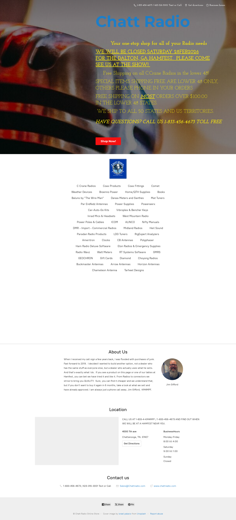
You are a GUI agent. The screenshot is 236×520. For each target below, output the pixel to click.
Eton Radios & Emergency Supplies (139, 246)
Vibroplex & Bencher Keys (132, 210)
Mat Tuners (158, 198)
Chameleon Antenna (104, 270)
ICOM (114, 222)
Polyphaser (147, 240)
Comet (155, 186)
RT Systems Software (132, 252)
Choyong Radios (148, 258)
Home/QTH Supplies (137, 192)
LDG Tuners (120, 234)
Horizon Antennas (149, 264)
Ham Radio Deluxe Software (93, 246)
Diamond (125, 258)
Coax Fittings (136, 186)
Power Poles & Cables (90, 222)
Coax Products (112, 186)
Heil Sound (156, 228)
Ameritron (88, 240)
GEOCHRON (85, 258)
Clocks (106, 240)
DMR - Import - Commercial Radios (94, 228)
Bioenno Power (108, 192)
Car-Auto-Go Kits (98, 210)
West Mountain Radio (136, 216)
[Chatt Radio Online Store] (118, 169)
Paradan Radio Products (91, 234)
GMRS (156, 252)
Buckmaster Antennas (89, 264)
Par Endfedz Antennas (94, 204)
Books (161, 192)
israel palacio (125, 513)
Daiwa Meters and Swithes (127, 198)
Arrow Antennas (120, 264)
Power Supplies (124, 204)
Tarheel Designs (134, 270)
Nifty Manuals (150, 222)
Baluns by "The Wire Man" (88, 198)
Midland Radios (133, 228)
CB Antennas (125, 240)
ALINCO (130, 222)
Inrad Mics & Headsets (101, 216)
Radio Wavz (83, 252)
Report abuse (156, 513)
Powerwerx (148, 204)
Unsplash (141, 513)
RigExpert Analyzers (147, 234)
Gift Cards (106, 258)
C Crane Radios (86, 186)
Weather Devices (81, 192)
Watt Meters (104, 252)
